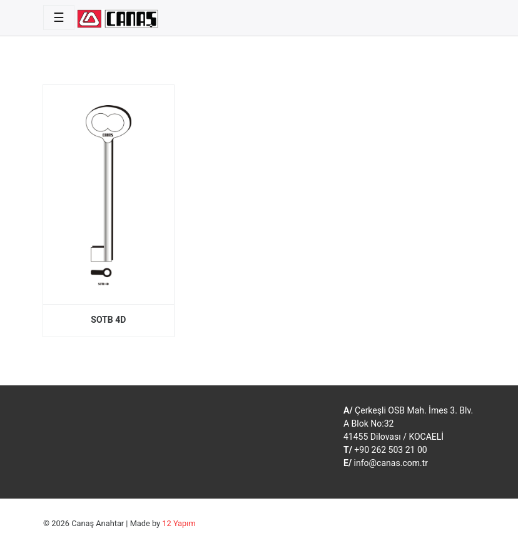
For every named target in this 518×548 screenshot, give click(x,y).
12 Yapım (178, 523)
